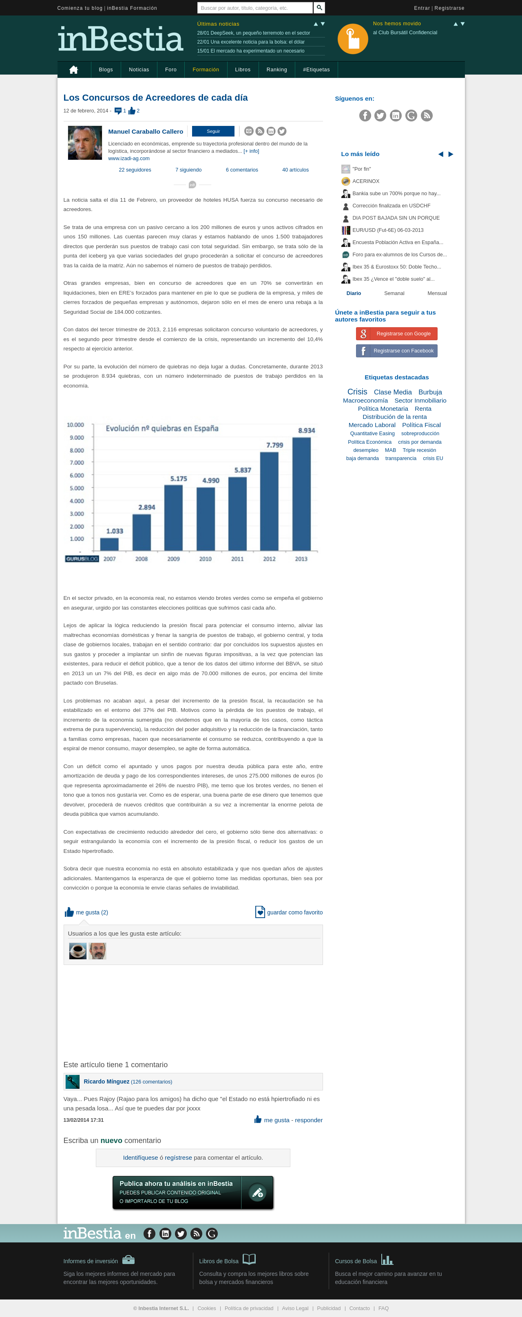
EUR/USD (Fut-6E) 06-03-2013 (388, 230)
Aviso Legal (295, 1308)
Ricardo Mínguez (107, 1081)
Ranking (277, 70)
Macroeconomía (365, 400)
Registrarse (450, 8)
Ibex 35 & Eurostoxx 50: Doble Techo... (397, 267)
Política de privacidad (249, 1308)
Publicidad (329, 1308)
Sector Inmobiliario (420, 400)
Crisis (357, 391)
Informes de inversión (99, 1259)
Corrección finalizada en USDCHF (392, 206)
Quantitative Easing (372, 433)
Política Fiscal (421, 424)
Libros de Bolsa (227, 1259)
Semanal (394, 293)
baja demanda (362, 458)
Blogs (106, 70)
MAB (390, 450)
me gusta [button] (82, 912)
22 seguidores (135, 170)
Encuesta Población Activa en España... (398, 242)
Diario (354, 293)
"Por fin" (362, 169)
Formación (205, 70)
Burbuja (430, 392)
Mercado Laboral (372, 424)
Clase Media (393, 392)
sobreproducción (420, 433)
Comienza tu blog (80, 8)
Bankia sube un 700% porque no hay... (397, 193)
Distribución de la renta (395, 416)
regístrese (178, 1157)
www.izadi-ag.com (129, 158)
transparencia (400, 458)
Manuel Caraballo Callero (146, 131)
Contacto (359, 1308)
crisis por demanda (419, 442)
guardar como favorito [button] (289, 912)
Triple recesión (419, 450)
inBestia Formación (132, 8)
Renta (423, 408)
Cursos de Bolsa (364, 1259)
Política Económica (370, 442)
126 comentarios (151, 1082)
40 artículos (295, 170)
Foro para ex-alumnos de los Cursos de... (400, 255)
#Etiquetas (316, 70)
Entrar (422, 8)
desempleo (365, 450)
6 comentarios (242, 170)
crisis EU (433, 458)
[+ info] (251, 151)
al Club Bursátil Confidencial (405, 32)
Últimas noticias (218, 24)
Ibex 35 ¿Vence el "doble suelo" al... (394, 279)
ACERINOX (366, 181)
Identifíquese (140, 1157)
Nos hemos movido (397, 23)
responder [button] (309, 1120)
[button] (213, 131)
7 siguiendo (188, 170)
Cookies (206, 1308)
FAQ (383, 1308)
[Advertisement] (194, 1012)
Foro (171, 70)
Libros (243, 70)
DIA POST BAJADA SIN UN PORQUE (396, 218)
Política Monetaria (383, 408)
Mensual (437, 293)
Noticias (139, 70)
